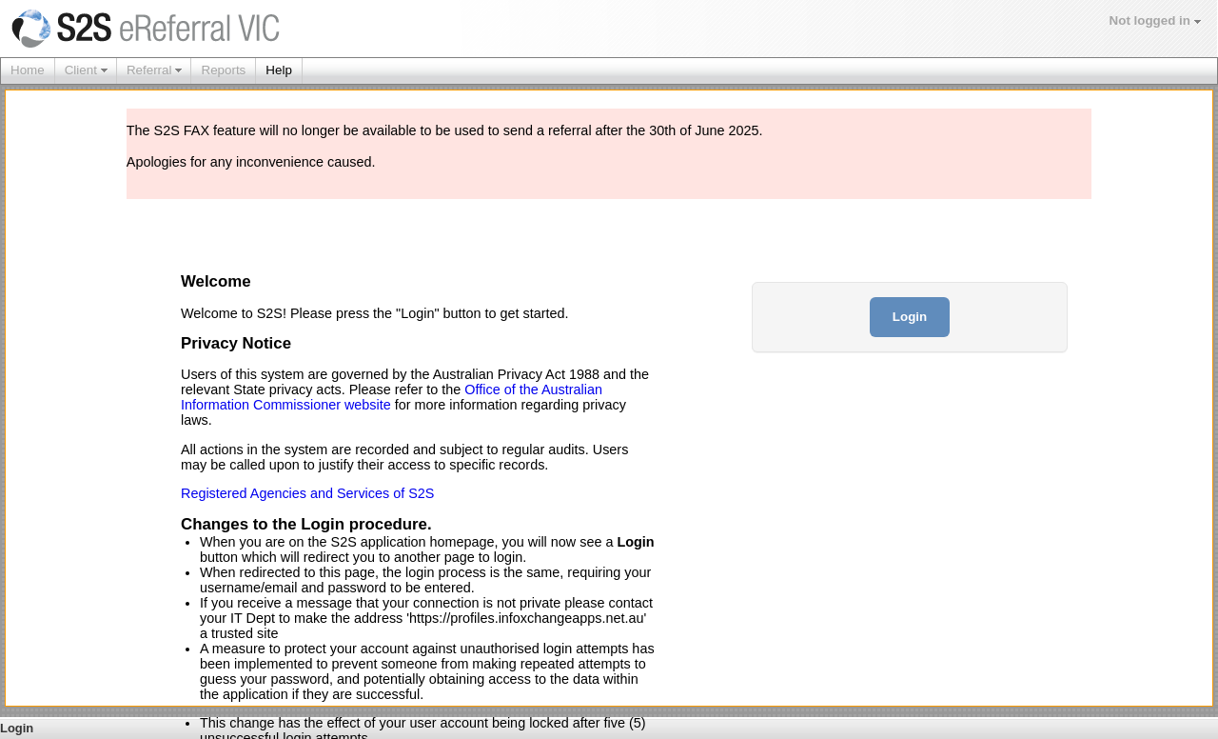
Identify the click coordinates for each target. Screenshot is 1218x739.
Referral (149, 70)
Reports (223, 70)
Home (27, 70)
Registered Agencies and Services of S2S (307, 493)
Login (910, 317)
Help (278, 70)
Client (81, 70)
